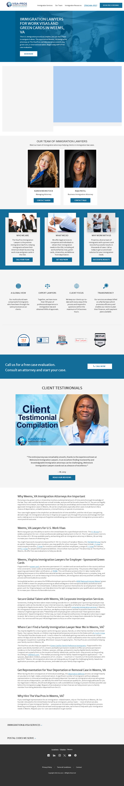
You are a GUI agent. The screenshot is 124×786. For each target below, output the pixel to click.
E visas (39, 546)
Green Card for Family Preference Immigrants (68, 646)
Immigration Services (45, 5)
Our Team (58, 5)
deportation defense (76, 674)
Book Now (28, 54)
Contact (79, 767)
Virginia (63, 749)
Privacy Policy (47, 767)
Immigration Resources (73, 5)
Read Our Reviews (62, 477)
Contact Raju (80, 200)
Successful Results (101, 260)
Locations (55, 749)
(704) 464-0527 (90, 5)
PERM (55, 571)
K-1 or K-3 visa (99, 633)
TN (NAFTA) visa (93, 542)
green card (34, 567)
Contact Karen (43, 200)
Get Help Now (62, 260)
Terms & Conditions (64, 767)
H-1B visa (95, 532)
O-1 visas (24, 549)
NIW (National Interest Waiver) (89, 581)
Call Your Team (22, 260)
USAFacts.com (33, 655)
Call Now (100, 366)
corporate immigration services (84, 607)
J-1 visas (90, 546)
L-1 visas (97, 544)
